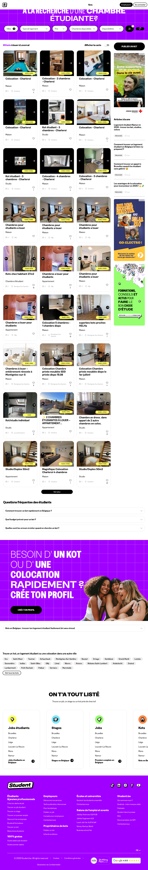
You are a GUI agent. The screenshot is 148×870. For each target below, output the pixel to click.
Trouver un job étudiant (16, 807)
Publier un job (49, 812)
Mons (10, 751)
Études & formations (15, 823)
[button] (11, 28)
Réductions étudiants (15, 831)
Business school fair (84, 830)
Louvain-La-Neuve (16, 746)
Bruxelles (12, 733)
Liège (10, 742)
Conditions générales (72, 858)
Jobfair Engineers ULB (85, 818)
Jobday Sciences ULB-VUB (87, 814)
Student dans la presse (126, 812)
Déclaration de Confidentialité (48, 864)
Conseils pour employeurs (54, 816)
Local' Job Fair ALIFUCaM (86, 822)
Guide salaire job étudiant (17, 840)
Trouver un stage (13, 811)
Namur (11, 755)
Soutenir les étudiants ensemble (89, 800)
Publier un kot (49, 830)
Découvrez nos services (53, 800)
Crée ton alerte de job (15, 803)
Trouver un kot (13, 827)
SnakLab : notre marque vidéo (129, 804)
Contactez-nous (50, 820)
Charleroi (12, 737)
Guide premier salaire (15, 844)
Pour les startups (50, 808)
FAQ (119, 816)
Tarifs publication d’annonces (55, 804)
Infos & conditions (50, 834)
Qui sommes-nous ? (125, 800)
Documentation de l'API (126, 820)
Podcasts (120, 808)
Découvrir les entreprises (17, 819)
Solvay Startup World (85, 826)
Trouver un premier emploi (17, 815)
